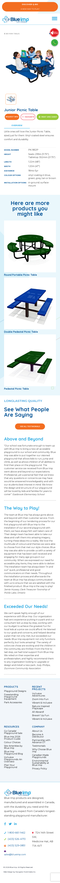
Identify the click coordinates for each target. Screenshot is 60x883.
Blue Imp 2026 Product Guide (12, 738)
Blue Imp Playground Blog (13, 753)
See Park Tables (12, 34)
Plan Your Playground (10, 766)
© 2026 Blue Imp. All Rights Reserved (18, 867)
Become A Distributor (38, 736)
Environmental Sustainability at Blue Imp (40, 763)
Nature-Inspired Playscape (41, 707)
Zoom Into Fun (40, 699)
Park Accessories (13, 702)
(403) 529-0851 (14, 845)
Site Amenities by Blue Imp (13, 747)
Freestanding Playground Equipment (11, 697)
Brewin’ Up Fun (40, 715)
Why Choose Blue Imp (42, 750)
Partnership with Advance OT (41, 741)
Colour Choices (12, 742)
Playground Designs (15, 691)
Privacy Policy (39, 769)
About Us (37, 731)
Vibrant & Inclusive (42, 703)
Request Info (12, 117)
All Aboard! (38, 712)
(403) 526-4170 (15, 839)
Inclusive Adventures (38, 695)
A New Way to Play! (30, 6)
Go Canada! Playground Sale (13, 732)
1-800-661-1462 (14, 832)
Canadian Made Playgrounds (40, 756)
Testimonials (38, 746)
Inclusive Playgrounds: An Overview (13, 759)
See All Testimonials (30, 426)
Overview (16, 125)
